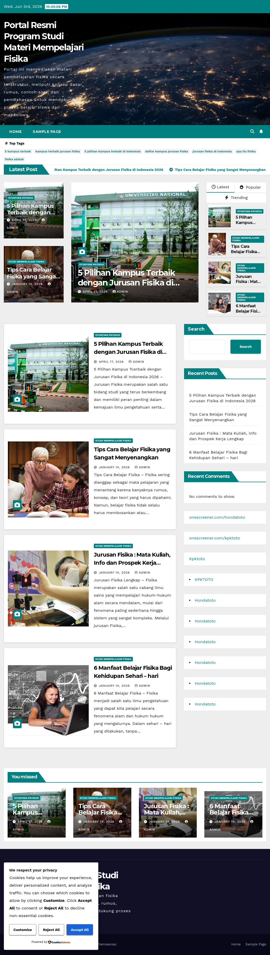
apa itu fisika (246, 151)
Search (196, 329)
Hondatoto (205, 600)
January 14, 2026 (28, 284)
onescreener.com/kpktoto (214, 538)
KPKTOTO (204, 579)
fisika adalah (14, 159)
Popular (250, 187)
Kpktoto (197, 558)
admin (120, 291)
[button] (252, 131)
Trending (236, 197)
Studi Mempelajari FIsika (26, 261)
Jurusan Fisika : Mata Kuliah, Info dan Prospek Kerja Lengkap (132, 562)
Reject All (51, 930)
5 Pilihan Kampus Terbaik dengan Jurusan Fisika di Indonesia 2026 (126, 282)
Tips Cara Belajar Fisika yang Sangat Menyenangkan (32, 276)
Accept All (79, 930)
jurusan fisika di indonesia (212, 151)
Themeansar (106, 944)
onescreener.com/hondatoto (217, 517)
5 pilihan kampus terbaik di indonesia (112, 151)
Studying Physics (20, 197)
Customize (22, 930)
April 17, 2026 (25, 220)
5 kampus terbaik (18, 151)
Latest (220, 187)
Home (15, 131)
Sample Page (47, 131)
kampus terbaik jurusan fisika (57, 151)
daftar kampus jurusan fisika (166, 151)
